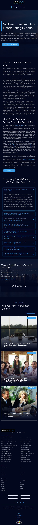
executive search (19, 125)
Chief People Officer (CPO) (24, 449)
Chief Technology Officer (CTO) (25, 461)
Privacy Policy (19, 515)
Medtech (21, 476)
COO (14, 146)
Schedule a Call (9, 170)
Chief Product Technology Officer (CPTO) (27, 453)
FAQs (19, 513)
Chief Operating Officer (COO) (25, 447)
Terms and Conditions (19, 517)
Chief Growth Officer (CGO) (6, 459)
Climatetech (3, 474)
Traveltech (22, 488)
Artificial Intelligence (5, 467)
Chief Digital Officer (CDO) (6, 453)
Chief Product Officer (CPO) (25, 451)
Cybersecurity (4, 480)
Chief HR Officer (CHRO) (5, 461)
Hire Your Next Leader (10, 44)
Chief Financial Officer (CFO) (6, 457)
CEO (31, 146)
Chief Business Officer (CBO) (6, 443)
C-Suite (9, 143)
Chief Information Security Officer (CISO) (27, 439)
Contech (2, 476)
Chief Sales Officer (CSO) (24, 457)
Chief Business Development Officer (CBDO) (9, 445)
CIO (30, 144)
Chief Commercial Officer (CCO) (7, 447)
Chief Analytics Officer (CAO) (6, 439)
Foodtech (3, 486)
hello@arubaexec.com (28, 159)
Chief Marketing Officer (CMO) (25, 445)
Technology (22, 484)
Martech (21, 474)
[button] (13, 497)
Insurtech (21, 467)
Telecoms (21, 486)
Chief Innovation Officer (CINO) (25, 441)
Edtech (2, 482)
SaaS (21, 482)
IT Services (22, 470)
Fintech (2, 484)
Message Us (16, 7)
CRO (13, 144)
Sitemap (19, 519)
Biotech (2, 470)
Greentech (3, 488)
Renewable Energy (23, 480)
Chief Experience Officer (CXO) (6, 455)
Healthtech (3, 490)
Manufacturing (22, 472)
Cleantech (3, 472)
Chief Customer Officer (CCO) (6, 449)
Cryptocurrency (4, 478)
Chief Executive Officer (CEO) (6, 437)
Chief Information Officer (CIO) (25, 437)
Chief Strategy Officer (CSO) (25, 459)
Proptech (21, 478)
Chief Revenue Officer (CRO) (25, 455)
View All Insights (31, 312)
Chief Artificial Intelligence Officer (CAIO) (8, 441)
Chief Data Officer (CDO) (5, 451)
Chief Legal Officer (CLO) (24, 443)
